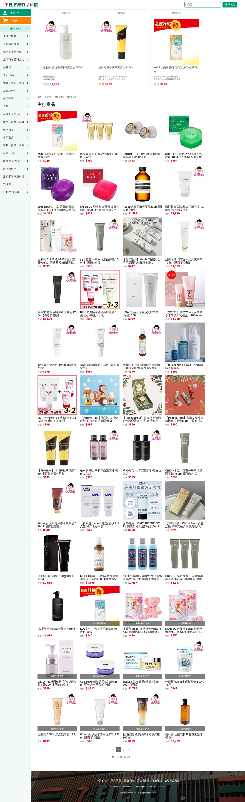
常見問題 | (116, 780)
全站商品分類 (172, 780)
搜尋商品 (230, 4)
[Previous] (113, 749)
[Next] (128, 749)
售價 (40, 161)
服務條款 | (157, 780)
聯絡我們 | (103, 780)
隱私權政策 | (143, 780)
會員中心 (14, 12)
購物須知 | (129, 780)
